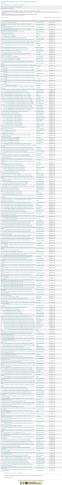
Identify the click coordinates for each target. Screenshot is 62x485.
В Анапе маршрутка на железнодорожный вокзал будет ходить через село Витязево (18, 89)
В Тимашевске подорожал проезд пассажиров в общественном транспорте (17, 391)
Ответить (2, 17)
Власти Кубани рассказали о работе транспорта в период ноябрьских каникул (17, 343)
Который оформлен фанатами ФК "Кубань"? (11, 310)
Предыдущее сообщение (48, 17)
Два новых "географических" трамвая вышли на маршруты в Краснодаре (16, 235)
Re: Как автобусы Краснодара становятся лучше (12, 191)
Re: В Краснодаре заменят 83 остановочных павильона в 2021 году (16, 49)
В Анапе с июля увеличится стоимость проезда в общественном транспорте (17, 175)
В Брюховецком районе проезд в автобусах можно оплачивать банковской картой (18, 380)
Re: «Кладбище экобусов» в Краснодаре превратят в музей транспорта (16, 456)
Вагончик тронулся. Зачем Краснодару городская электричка (14, 401)
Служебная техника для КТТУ (7, 128)
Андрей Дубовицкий (40, 29)
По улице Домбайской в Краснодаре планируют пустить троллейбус (15, 92)
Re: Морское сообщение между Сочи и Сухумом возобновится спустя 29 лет (17, 349)
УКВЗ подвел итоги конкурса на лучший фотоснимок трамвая (14, 387)
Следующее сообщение (57, 17)
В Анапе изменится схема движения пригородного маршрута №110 (15, 111)
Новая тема (8, 4)
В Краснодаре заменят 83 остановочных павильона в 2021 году (14, 47)
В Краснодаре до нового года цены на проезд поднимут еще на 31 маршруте (18, 369)
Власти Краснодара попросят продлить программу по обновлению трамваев (17, 147)
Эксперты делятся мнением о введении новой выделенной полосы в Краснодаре (19, 287)
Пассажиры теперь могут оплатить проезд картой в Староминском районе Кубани (18, 402)
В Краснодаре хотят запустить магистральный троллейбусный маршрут (17, 143)
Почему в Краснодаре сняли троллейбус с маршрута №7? (13, 346)
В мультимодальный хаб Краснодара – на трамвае (12, 425)
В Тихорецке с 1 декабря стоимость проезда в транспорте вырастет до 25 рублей (18, 390)
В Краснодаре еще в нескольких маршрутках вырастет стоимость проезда (17, 367)
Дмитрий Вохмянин (40, 22)
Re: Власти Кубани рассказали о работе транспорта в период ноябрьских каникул (19, 344)
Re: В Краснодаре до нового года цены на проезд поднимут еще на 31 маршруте (19, 370)
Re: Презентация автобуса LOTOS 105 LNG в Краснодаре (14, 127)
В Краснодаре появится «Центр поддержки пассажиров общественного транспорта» (18, 315)
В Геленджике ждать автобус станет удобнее (11, 446)
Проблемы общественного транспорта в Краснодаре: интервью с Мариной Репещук (18, 198)
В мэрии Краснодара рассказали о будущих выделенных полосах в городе (16, 316)
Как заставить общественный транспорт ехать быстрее (13, 31)
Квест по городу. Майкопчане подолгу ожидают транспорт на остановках (16, 229)
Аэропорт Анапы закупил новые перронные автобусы (12, 356)
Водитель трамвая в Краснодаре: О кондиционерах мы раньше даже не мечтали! (18, 238)
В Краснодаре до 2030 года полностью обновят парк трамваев (15, 150)
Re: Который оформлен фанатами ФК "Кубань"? (13, 311)
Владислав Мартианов (40, 117)
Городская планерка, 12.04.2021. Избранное (10, 112)
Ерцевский (38, 45)
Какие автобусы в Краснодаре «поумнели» (10, 187)
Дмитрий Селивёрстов (40, 80)
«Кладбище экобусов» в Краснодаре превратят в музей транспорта (15, 455)
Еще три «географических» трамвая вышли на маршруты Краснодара (15, 154)
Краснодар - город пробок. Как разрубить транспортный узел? (14, 258)
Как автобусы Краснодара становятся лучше (10, 189)
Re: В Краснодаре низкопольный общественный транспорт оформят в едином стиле (19, 40)
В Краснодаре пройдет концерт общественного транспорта (14, 184)
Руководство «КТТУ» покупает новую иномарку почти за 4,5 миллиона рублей (17, 436)
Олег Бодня (38, 34)
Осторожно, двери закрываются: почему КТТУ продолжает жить (15, 90)
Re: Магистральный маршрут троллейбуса (11, 140)
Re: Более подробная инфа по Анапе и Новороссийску (13, 165)
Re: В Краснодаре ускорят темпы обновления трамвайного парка (15, 461)
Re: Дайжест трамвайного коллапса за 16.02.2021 (12, 52)
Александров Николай (40, 461)
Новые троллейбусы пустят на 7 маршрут (10, 56)
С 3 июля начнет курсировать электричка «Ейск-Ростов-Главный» (15, 183)
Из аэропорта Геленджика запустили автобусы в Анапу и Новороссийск (16, 224)
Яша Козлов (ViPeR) (40, 142)
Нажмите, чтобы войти (8, 477)
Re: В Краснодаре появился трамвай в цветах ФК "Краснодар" (15, 211)
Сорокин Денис (39, 49)
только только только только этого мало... (11, 250)
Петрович (38, 127)
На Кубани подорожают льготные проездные (11, 137)
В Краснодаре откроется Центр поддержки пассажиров (13, 406)
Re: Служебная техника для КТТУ (9, 130)
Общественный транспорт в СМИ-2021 (9, 22)
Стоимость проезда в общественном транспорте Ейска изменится (15, 181)
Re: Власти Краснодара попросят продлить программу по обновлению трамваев (18, 149)
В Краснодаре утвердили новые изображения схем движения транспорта (16, 202)
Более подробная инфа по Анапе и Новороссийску (12, 164)
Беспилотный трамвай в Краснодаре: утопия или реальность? (14, 37)
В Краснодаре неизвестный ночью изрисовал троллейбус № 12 (14, 307)
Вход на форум (15, 4)
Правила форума (22, 4)
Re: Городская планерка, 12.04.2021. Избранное (12, 114)
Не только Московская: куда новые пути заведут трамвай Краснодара (16, 236)
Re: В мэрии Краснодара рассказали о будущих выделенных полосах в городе (18, 318)
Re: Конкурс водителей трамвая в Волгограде (12, 173)
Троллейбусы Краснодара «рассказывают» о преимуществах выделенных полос (17, 220)
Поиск (11, 4)
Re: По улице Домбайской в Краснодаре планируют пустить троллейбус (17, 94)
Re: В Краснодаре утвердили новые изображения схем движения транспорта (18, 203)
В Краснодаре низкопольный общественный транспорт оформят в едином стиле (18, 39)
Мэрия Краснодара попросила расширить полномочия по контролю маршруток (18, 61)
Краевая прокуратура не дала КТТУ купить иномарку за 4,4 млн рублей (17, 439)
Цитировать (7, 17)
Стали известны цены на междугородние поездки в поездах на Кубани (16, 462)
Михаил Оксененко (4, 8)
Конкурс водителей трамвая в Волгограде (10, 171)
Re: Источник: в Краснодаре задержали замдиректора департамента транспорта (19, 444)
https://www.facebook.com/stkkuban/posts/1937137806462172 (13, 15)
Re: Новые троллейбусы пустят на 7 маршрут (11, 57)
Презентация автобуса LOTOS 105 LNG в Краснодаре (12, 125)
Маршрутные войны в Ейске (7, 133)
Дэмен (37, 33)
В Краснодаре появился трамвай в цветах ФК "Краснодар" (13, 210)
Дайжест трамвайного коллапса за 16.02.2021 (11, 50)
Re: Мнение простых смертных (9, 34)
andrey (37, 170)
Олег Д (37, 122)
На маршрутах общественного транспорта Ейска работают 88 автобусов (16, 231)
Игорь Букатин (39, 58)
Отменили (5, 438)
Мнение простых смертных (8, 33)
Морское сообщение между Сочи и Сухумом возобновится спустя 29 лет (16, 348)
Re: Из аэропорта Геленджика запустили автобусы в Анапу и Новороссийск (17, 225)
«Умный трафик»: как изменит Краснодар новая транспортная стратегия (16, 222)
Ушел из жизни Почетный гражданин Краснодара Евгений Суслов (15, 298)
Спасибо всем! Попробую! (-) (11, 85)
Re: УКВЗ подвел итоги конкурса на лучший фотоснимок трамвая (15, 388)
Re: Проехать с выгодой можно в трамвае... (11, 296)
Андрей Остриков (39, 106)
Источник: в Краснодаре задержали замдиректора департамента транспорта (17, 442)
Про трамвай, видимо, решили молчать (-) (11, 308)
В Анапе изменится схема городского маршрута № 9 (12, 251)
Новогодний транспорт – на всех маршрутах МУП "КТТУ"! (13, 432)
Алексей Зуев (38, 296)
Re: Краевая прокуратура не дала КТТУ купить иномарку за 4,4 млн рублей (18, 441)
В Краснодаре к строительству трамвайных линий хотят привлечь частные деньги (18, 186)
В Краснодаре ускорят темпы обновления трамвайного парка (14, 459)
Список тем (3, 4)
